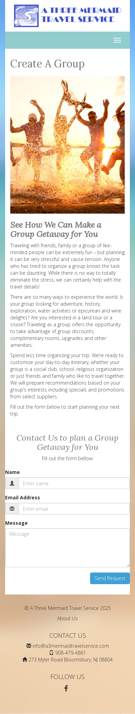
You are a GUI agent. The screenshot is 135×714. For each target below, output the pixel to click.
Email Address (22, 497)
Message (16, 523)
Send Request (110, 578)
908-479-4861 (70, 652)
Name (12, 472)
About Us (67, 618)
